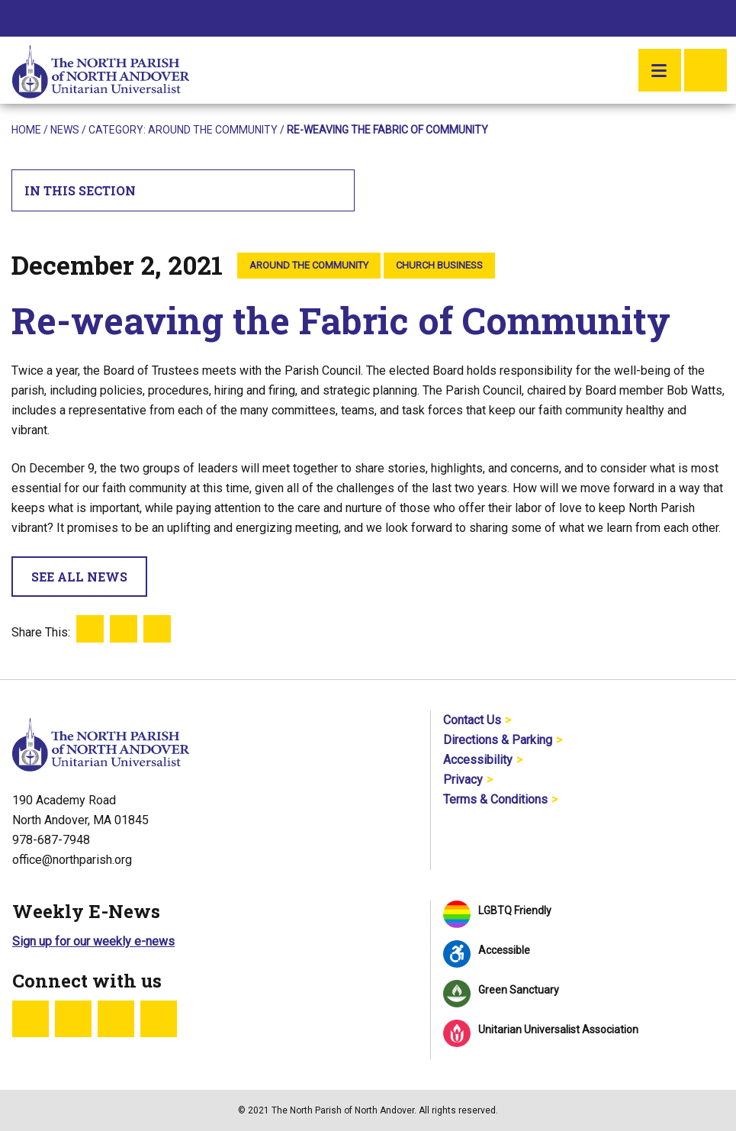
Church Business (439, 265)
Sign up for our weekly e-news (93, 941)
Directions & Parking (497, 740)
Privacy (463, 779)
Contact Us (472, 720)
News (64, 130)
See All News (79, 577)
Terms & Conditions (495, 799)
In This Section (183, 190)
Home (26, 130)
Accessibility (478, 759)
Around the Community (213, 130)
